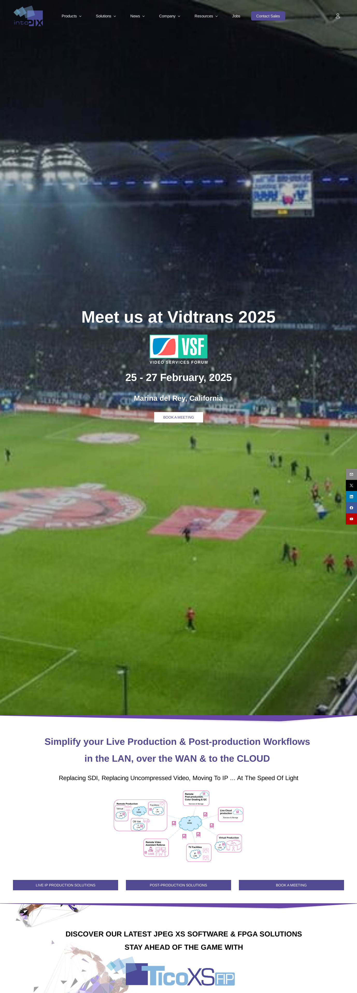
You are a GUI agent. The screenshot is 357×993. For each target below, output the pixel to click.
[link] (178, 336)
